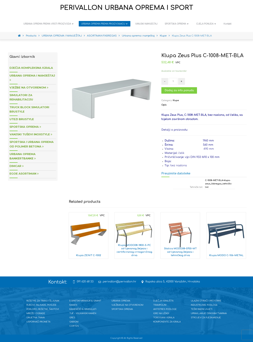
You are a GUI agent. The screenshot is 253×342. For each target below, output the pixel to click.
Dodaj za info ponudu (179, 90)
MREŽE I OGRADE (35, 313)
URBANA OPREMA (120, 301)
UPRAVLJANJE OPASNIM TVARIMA (209, 313)
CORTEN (74, 326)
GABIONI (73, 322)
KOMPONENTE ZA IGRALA (167, 322)
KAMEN (73, 305)
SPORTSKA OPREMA (122, 309)
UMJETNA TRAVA (35, 317)
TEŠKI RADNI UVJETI (201, 309)
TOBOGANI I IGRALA (163, 317)
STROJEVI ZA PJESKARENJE (206, 317)
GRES (72, 317)
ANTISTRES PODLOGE (165, 309)
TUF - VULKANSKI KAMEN (82, 313)
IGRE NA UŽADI (161, 313)
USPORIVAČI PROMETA (38, 322)
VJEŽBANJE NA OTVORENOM (127, 305)
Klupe (176, 100)
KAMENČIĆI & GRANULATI (82, 309)
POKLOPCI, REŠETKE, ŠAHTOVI (42, 309)
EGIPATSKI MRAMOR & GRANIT (85, 301)
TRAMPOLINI (159, 305)
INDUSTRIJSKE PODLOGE (204, 305)
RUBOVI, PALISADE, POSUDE (41, 305)
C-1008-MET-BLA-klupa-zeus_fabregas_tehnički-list (218, 183)
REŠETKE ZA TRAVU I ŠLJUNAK (42, 301)
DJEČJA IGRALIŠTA (163, 301)
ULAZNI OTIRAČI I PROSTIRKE (206, 301)
